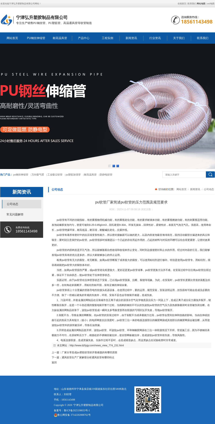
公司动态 (208, 189)
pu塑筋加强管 (73, 174)
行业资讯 (155, 38)
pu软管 (61, 219)
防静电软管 (106, 174)
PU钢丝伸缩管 (36, 38)
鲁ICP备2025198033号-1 (77, 410)
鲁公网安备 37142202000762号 (72, 415)
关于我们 (179, 38)
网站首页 (12, 38)
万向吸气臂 (37, 174)
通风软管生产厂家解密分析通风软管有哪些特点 (88, 357)
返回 (54, 362)
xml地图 (211, 3)
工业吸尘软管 (54, 174)
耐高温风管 (60, 38)
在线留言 (182, 3)
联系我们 (192, 3)
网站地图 (201, 3)
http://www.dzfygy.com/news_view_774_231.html (97, 345)
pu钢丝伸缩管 (20, 174)
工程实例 (107, 38)
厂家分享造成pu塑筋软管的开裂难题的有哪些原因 (89, 352)
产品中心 (83, 38)
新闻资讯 (131, 38)
